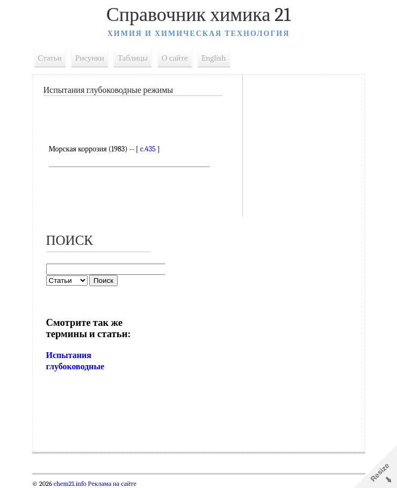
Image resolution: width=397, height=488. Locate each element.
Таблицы (133, 58)
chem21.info (70, 483)
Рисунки (89, 58)
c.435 (148, 149)
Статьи (50, 58)
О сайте (175, 58)
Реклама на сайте (111, 483)
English (213, 58)
